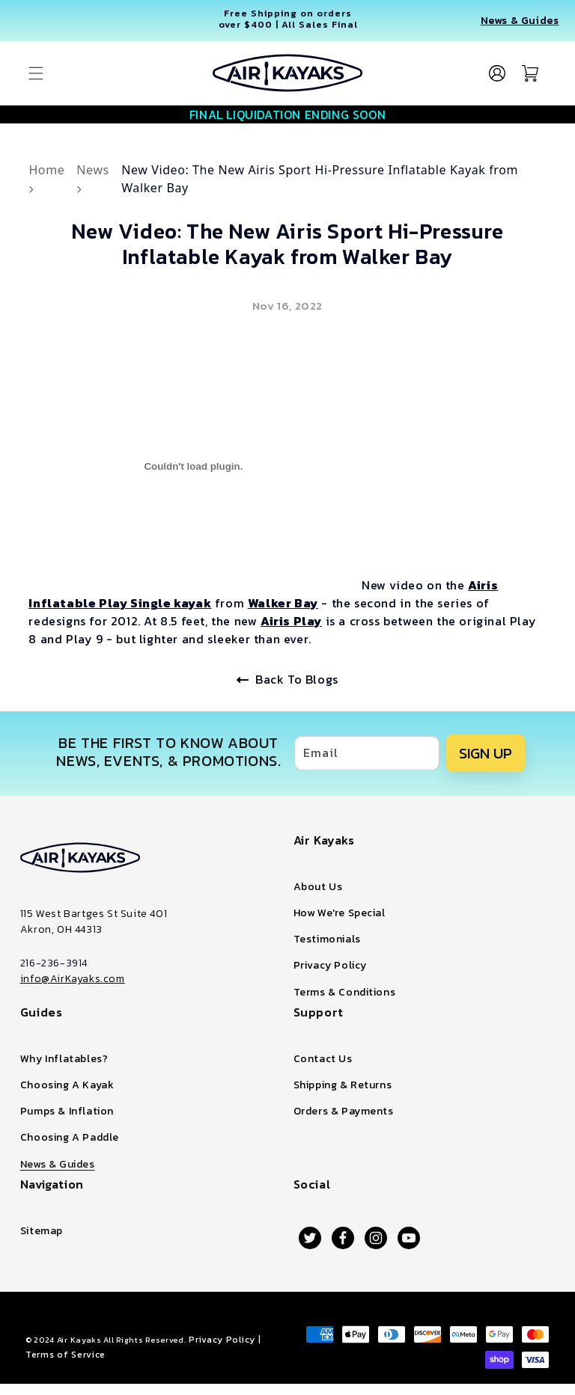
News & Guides (520, 20)
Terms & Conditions (344, 992)
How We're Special (339, 913)
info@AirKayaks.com (72, 979)
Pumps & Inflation (67, 1111)
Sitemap (41, 1231)
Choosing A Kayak (67, 1085)
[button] (35, 73)
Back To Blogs (287, 679)
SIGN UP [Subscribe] (485, 753)
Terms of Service (65, 1354)
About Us (318, 887)
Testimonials (327, 939)
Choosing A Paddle (69, 1137)
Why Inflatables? (64, 1059)
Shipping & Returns (342, 1085)
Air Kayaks (79, 1340)
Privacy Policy (330, 965)
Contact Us (323, 1059)
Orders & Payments (343, 1111)
